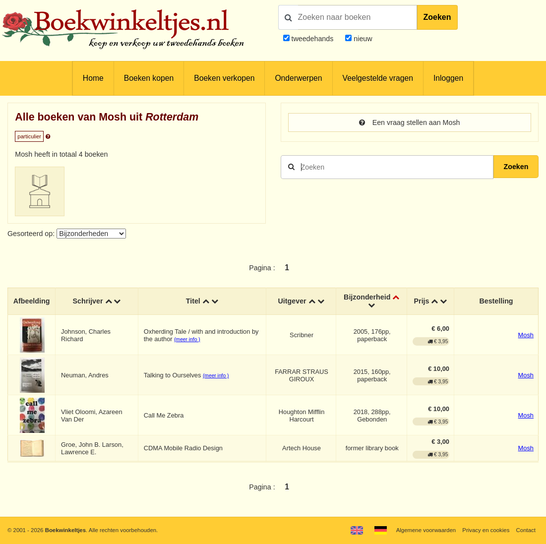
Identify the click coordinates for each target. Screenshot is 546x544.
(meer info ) (187, 339)
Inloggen (448, 78)
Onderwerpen (298, 78)
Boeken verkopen (224, 78)
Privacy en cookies (485, 530)
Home (93, 78)
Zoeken (437, 17)
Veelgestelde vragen (378, 78)
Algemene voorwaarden (426, 530)
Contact (526, 530)
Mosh (526, 335)
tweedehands (312, 39)
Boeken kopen (149, 78)
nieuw (362, 39)
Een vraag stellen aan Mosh (409, 122)
